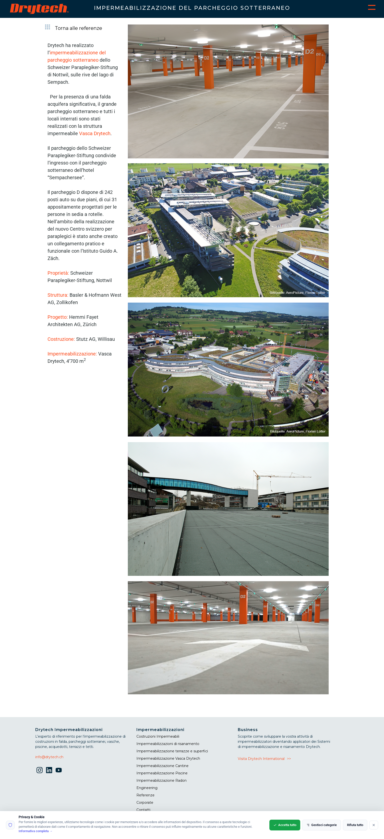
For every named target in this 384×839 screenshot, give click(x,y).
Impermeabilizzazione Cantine (162, 766)
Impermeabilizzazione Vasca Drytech (168, 758)
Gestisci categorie (321, 825)
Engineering (146, 788)
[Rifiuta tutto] (373, 825)
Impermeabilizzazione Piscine (162, 773)
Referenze (145, 795)
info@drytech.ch (49, 757)
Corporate (144, 802)
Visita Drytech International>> (264, 758)
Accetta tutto (284, 825)
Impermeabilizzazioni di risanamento (167, 744)
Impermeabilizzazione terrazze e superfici (172, 751)
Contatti (143, 810)
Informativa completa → (36, 831)
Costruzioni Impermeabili (157, 736)
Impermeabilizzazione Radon (161, 780)
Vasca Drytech (94, 133)
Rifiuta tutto (355, 825)
